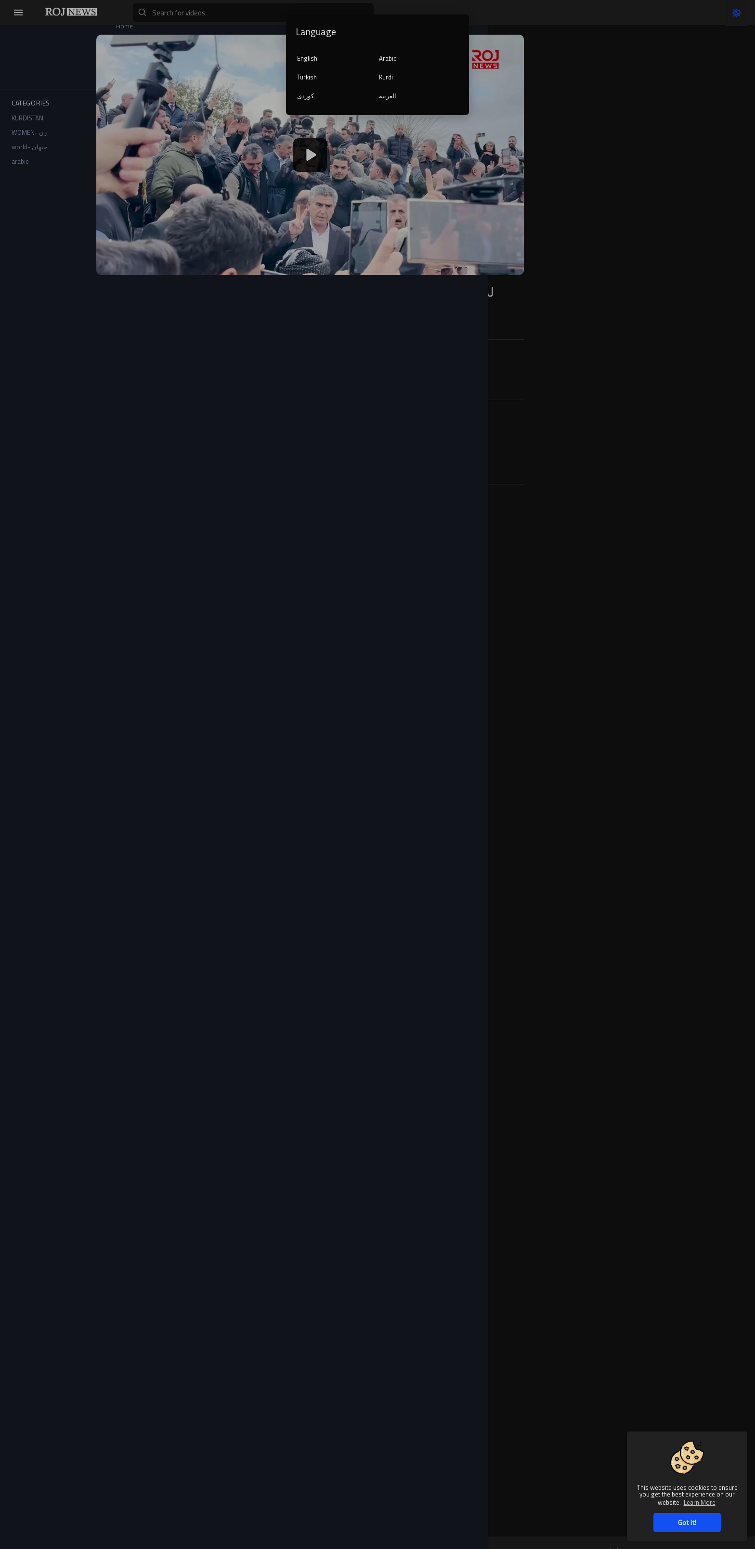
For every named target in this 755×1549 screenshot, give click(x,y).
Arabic (387, 58)
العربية (387, 96)
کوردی (305, 96)
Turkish (307, 77)
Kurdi (386, 77)
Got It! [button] (687, 1522)
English (307, 58)
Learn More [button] (700, 1502)
